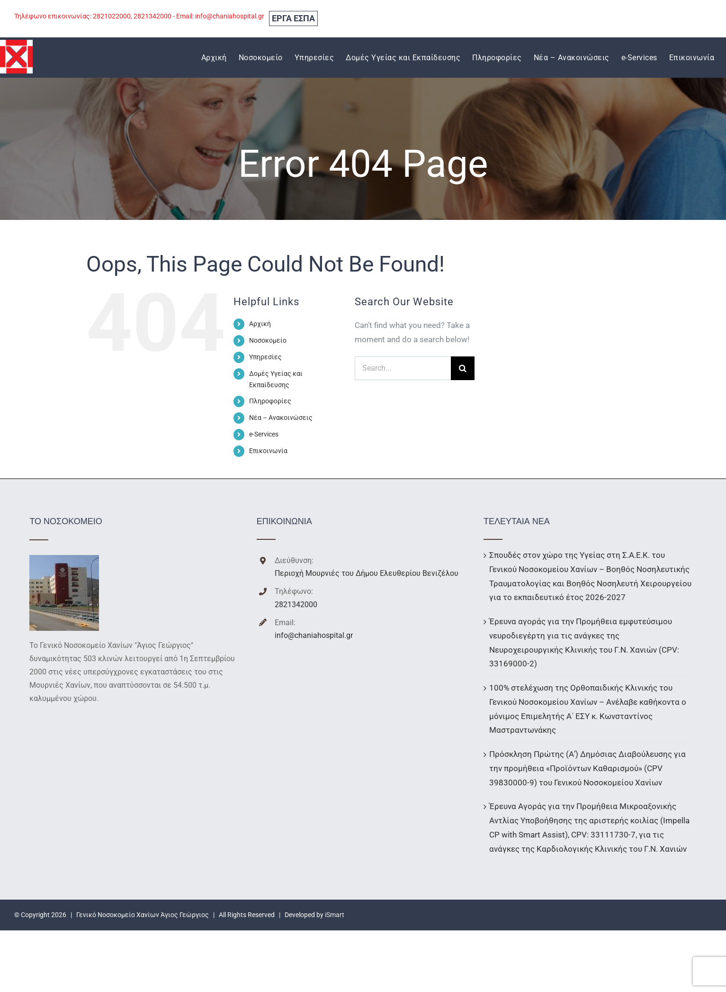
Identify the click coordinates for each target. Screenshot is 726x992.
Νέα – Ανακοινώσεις (281, 417)
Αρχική (260, 324)
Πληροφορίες (270, 401)
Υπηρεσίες (265, 357)
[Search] (463, 368)
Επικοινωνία (268, 451)
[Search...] (403, 368)
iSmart (334, 915)
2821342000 (296, 604)
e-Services (263, 434)
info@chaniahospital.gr (314, 635)
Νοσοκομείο (268, 340)
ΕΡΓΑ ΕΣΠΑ (293, 18)
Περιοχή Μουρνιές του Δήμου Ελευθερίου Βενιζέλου (366, 573)
